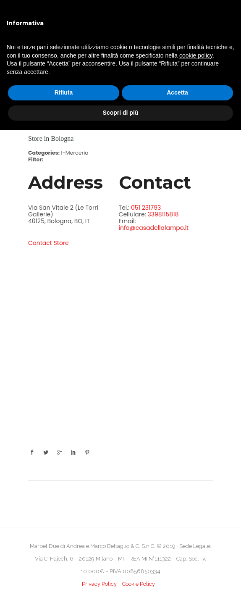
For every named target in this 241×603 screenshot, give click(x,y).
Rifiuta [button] (64, 92)
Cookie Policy (138, 584)
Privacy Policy (99, 584)
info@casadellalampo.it (154, 228)
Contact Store (48, 243)
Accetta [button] (177, 92)
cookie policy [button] (195, 55)
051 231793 (146, 207)
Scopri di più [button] (121, 112)
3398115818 (162, 214)
